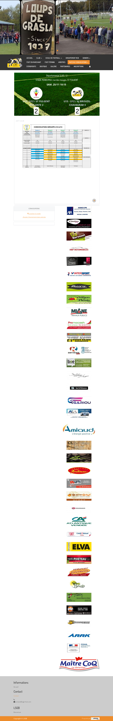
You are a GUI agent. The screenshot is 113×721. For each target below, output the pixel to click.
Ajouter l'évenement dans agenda (34, 217)
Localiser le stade (34, 213)
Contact (16, 696)
